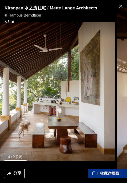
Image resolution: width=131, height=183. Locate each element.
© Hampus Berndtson (23, 15)
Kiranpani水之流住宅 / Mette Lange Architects (51, 8)
